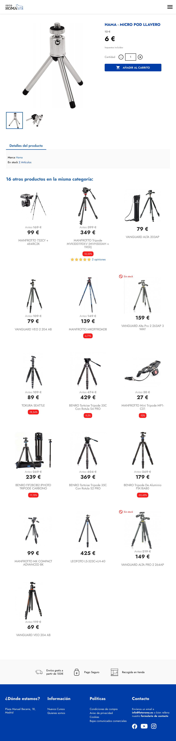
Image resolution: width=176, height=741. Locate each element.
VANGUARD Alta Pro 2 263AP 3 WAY (142, 328)
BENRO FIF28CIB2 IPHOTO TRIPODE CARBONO (33, 487)
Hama (19, 157)
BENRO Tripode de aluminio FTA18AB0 (142, 487)
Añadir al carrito (133, 67)
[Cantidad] (130, 57)
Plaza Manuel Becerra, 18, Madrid (20, 710)
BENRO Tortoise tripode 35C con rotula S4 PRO (88, 407)
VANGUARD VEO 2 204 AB (33, 329)
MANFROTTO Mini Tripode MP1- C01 (143, 407)
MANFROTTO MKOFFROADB (88, 329)
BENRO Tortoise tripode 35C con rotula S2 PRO (88, 487)
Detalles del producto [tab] (26, 145)
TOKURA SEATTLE (33, 405)
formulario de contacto (154, 716)
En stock (13, 162)
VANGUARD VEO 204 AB (33, 635)
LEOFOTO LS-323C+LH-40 (88, 561)
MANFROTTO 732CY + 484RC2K (33, 242)
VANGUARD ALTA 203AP (142, 237)
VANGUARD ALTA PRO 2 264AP (142, 564)
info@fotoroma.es (142, 712)
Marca (11, 157)
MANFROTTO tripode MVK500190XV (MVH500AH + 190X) (88, 244)
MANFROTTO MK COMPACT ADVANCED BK (33, 563)
